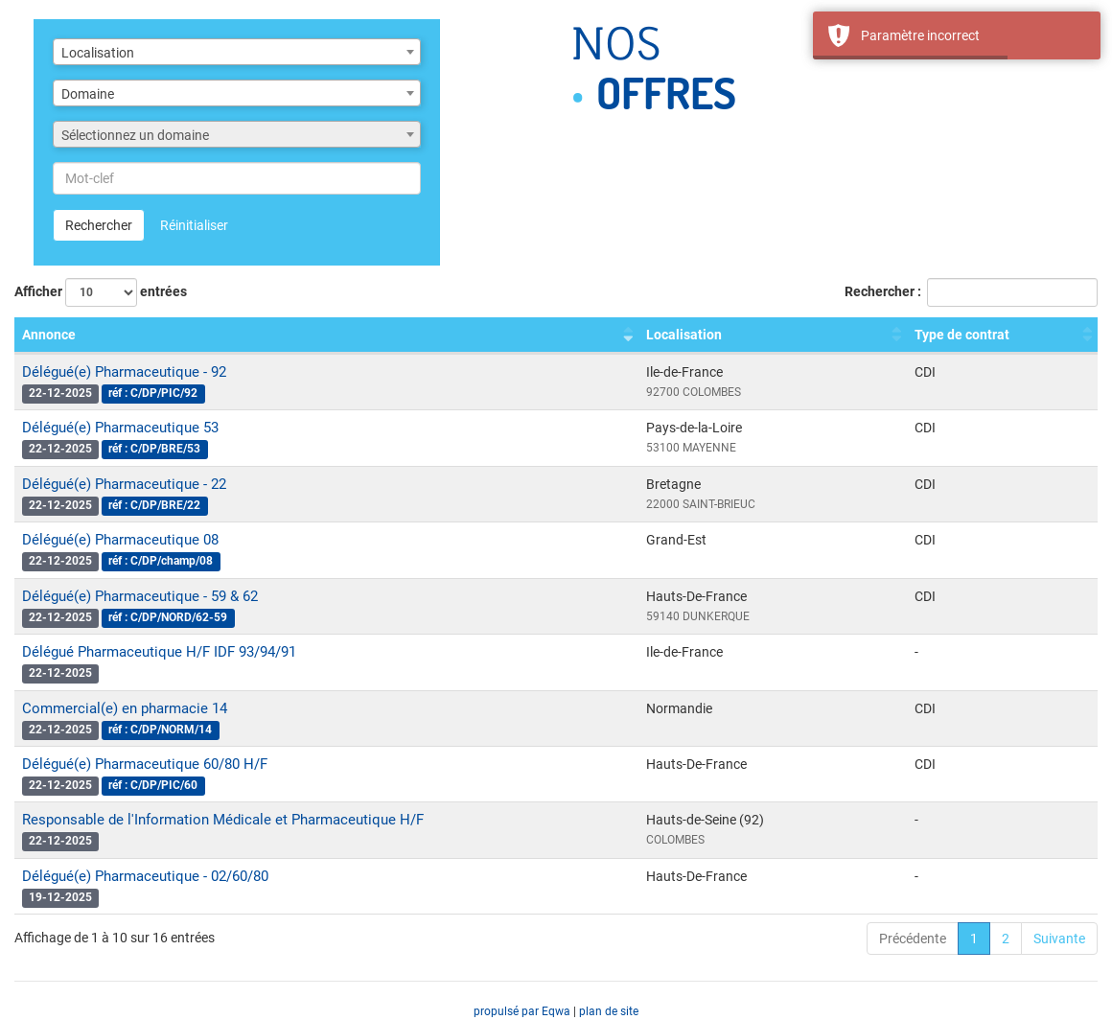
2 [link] (1005, 938)
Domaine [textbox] (87, 94)
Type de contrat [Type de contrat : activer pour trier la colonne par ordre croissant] (962, 334)
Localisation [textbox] (97, 52)
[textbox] (237, 135)
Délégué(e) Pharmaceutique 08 (120, 539)
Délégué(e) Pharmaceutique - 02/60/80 (145, 876)
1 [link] (974, 938)
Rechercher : (971, 292)
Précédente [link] (912, 938)
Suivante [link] (1059, 938)
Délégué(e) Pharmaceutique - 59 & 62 (140, 596)
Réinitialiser (194, 225)
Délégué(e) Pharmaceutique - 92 (124, 372)
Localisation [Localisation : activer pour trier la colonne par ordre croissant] (684, 334)
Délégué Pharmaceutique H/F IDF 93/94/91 (159, 652)
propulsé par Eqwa (523, 1011)
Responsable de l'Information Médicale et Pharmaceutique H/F (223, 819)
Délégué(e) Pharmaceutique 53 (120, 427)
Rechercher (98, 225)
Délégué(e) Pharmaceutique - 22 (124, 484)
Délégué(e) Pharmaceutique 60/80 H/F (144, 764)
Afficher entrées (100, 292)
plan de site (608, 1011)
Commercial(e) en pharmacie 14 (124, 708)
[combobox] (237, 51)
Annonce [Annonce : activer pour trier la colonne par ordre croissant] (49, 334)
